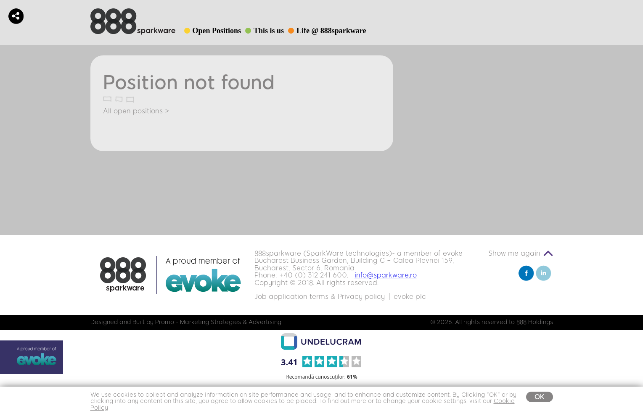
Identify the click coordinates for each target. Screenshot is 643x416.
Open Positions (217, 30)
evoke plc (410, 297)
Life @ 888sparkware (331, 30)
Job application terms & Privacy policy (319, 297)
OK (540, 397)
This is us (269, 30)
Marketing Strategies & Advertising (230, 322)
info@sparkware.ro (386, 275)
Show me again (514, 253)
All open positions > (136, 111)
